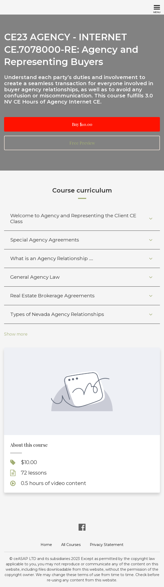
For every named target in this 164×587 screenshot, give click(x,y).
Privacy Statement (106, 544)
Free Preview (82, 143)
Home (46, 544)
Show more (16, 334)
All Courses (71, 544)
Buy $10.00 (82, 124)
